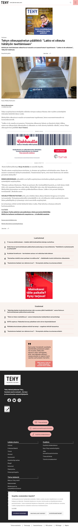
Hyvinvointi (11, 457)
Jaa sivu (45, 53)
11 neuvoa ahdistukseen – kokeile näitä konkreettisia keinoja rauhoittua (30, 242)
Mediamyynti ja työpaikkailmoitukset (14, 487)
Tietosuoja (27, 525)
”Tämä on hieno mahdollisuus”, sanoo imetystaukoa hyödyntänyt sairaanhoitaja (33, 317)
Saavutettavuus (38, 525)
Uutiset (10, 445)
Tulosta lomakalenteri (50, 459)
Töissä (10, 451)
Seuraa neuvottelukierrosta (9, 220)
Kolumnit (11, 466)
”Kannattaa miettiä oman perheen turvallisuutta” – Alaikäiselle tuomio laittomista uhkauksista (38, 258)
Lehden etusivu (13, 442)
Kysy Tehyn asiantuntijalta (51, 448)
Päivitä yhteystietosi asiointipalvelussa (12, 224)
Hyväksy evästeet (19, 513)
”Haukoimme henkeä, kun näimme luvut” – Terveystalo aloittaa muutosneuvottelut (34, 263)
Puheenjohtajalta (13, 472)
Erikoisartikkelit (13, 448)
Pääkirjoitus (11, 469)
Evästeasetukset (55, 513)
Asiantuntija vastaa (14, 460)
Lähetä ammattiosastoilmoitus (42, 428)
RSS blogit (59, 525)
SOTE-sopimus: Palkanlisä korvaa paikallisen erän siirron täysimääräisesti (31, 322)
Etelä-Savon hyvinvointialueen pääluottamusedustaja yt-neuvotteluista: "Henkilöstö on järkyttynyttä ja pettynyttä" (40, 248)
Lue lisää (14, 508)
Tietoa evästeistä (16, 525)
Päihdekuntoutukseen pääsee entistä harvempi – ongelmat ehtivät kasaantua (33, 326)
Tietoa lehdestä (13, 477)
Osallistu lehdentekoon (42, 435)
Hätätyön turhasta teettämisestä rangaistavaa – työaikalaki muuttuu (25, 214)
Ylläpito (67, 525)
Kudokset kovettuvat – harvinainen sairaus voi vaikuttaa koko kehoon (30, 253)
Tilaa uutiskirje (42, 422)
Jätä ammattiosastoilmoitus (50, 452)
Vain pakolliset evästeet (37, 513)
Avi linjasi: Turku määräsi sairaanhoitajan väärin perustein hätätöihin (25, 212)
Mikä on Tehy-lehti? (14, 480)
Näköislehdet (12, 483)
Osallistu (46, 442)
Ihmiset (10, 454)
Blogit (10, 463)
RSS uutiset (49, 525)
